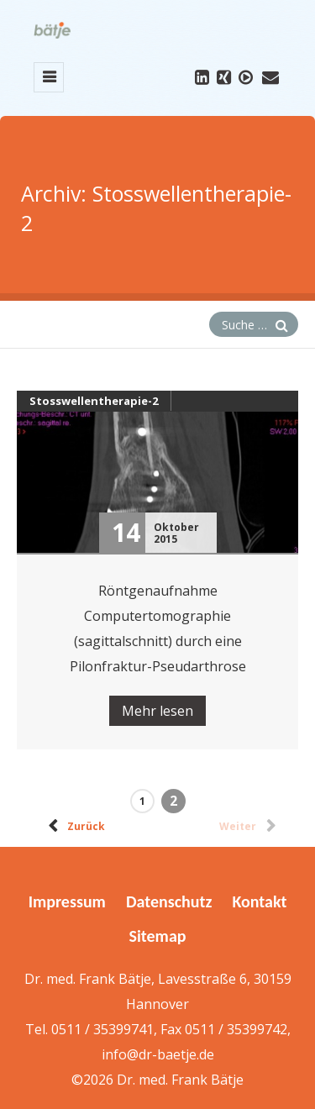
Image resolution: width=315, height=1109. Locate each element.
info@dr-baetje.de (158, 1054)
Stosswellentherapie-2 (93, 400)
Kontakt (259, 901)
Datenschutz (169, 901)
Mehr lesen (157, 711)
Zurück (73, 823)
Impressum (67, 901)
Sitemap (157, 936)
